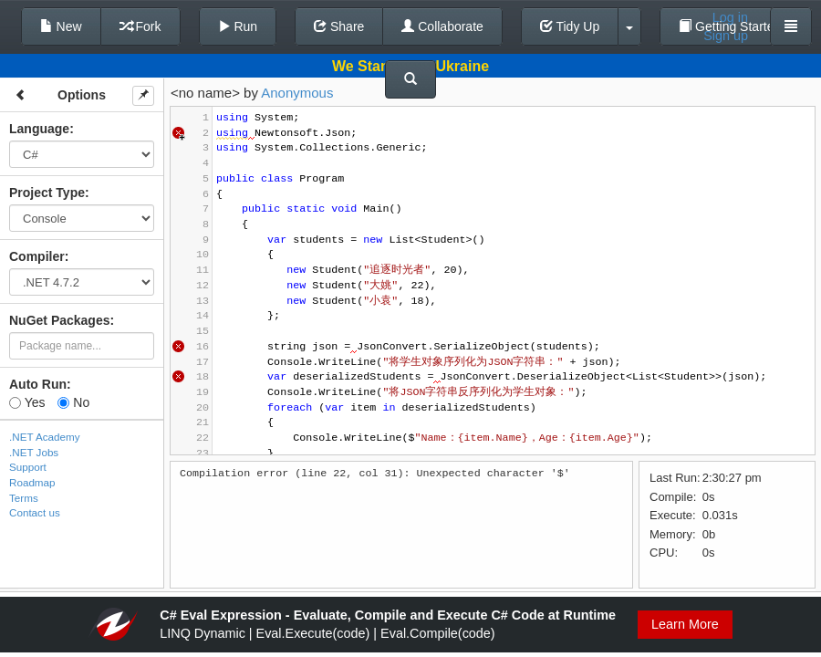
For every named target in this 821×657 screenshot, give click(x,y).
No (73, 402)
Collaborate (442, 26)
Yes (27, 402)
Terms (23, 498)
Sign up (725, 35)
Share (339, 26)
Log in (730, 17)
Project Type (47, 192)
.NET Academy (44, 437)
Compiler (37, 256)
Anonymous (297, 92)
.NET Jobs (33, 452)
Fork (140, 26)
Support (28, 467)
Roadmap (32, 482)
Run (238, 26)
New (61, 26)
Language (39, 128)
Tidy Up (569, 26)
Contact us (34, 512)
